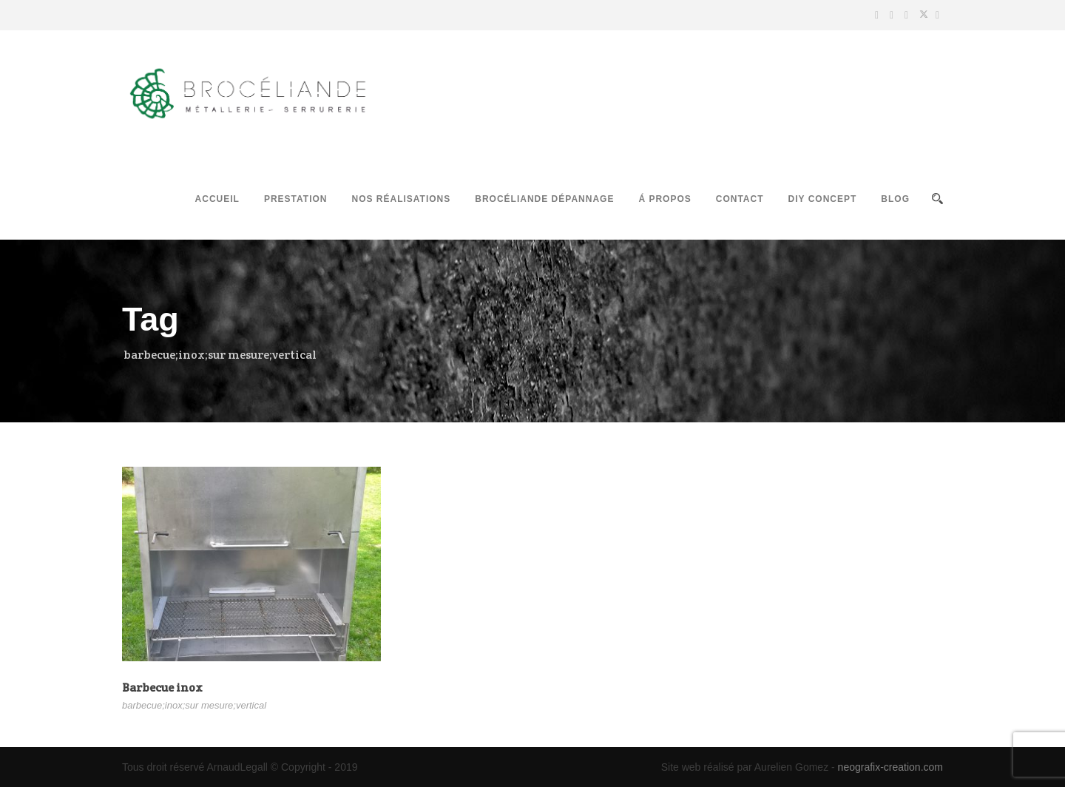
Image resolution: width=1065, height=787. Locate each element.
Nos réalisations (400, 199)
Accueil (217, 199)
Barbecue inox (162, 687)
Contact (740, 199)
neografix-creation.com (890, 767)
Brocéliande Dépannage (544, 199)
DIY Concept (822, 199)
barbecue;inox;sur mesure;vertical (194, 705)
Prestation (296, 199)
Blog (895, 199)
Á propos (664, 199)
